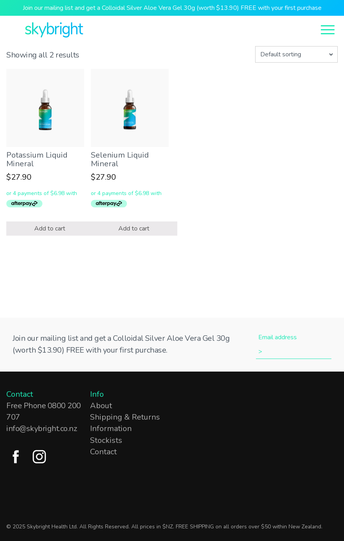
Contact (103, 451)
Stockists (106, 440)
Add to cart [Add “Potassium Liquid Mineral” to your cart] (49, 228)
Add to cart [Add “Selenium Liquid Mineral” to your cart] (133, 228)
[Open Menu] (328, 29)
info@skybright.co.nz (41, 428)
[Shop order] (296, 54)
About (101, 405)
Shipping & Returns (125, 417)
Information (111, 428)
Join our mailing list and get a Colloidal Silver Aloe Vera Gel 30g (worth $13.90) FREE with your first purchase (172, 8)
